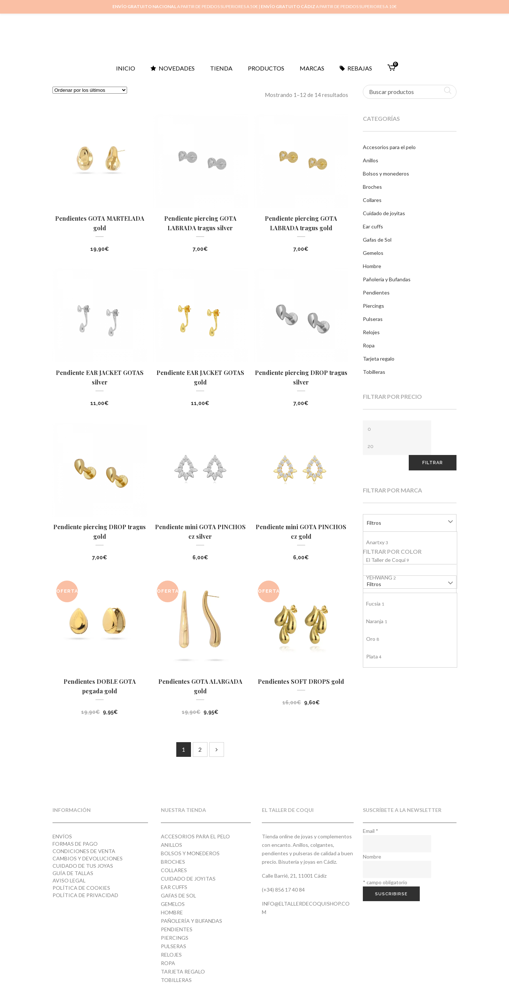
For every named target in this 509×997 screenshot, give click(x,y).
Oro (372, 639)
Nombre (372, 856)
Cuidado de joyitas (384, 213)
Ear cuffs (373, 226)
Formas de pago (75, 843)
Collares (372, 200)
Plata (374, 656)
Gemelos (373, 253)
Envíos (62, 836)
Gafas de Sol (377, 239)
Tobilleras (374, 372)
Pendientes (376, 292)
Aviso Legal (69, 880)
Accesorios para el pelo (389, 147)
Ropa (369, 345)
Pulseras (373, 319)
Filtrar (432, 462)
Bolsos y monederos (386, 173)
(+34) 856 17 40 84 (283, 889)
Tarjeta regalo (378, 358)
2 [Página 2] (200, 749)
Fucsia (375, 603)
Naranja (376, 621)
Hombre (372, 266)
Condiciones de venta (84, 851)
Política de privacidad (85, 895)
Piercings (373, 306)
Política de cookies (81, 887)
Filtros (374, 523)
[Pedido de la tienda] (90, 90)
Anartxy (377, 542)
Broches (372, 187)
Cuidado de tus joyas (83, 865)
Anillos (370, 160)
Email (370, 831)
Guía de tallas (73, 873)
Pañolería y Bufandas (387, 279)
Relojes (371, 332)
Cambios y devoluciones (88, 858)
